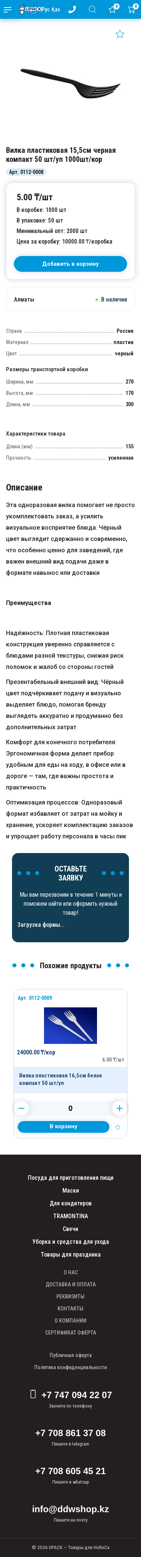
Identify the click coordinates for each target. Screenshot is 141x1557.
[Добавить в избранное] (119, 33)
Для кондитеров (71, 1203)
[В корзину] (70, 264)
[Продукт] (70, 1041)
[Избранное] (114, 9)
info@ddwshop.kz (70, 1509)
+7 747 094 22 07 (70, 1395)
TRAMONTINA (70, 1216)
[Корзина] (133, 9)
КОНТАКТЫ (70, 1309)
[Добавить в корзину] (63, 1127)
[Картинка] (70, 138)
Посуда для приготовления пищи (71, 1177)
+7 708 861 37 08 (70, 1433)
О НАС (71, 1272)
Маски (70, 1190)
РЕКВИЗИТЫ (70, 1296)
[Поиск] (94, 9)
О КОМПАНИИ (70, 1321)
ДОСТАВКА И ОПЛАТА (70, 1284)
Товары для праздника (71, 1254)
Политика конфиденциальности (70, 1367)
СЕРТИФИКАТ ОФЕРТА (70, 1333)
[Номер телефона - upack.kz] (73, 9)
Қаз (56, 9)
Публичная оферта (71, 1355)
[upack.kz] (28, 9)
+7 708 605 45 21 (70, 1471)
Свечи (70, 1228)
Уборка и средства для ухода (70, 1241)
